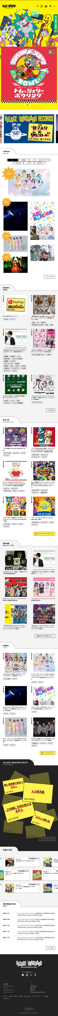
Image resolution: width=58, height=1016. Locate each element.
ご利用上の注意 (27, 996)
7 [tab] (33, 104)
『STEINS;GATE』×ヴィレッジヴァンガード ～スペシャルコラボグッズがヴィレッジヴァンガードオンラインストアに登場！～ (14, 627)
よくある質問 (45, 996)
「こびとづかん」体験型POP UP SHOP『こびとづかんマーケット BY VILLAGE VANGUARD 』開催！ (14, 519)
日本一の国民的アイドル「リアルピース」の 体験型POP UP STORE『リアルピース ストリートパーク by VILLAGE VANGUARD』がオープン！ (43, 485)
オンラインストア (7, 992)
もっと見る (50, 410)
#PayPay (6, 319)
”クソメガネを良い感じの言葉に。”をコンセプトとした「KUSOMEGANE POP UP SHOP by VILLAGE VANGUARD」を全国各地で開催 (43, 450)
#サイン (19, 356)
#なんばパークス (15, 368)
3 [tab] (27, 104)
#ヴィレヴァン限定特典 (17, 358)
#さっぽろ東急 (7, 678)
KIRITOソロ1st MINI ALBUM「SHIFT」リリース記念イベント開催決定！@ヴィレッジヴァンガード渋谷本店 (15, 709)
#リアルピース (35, 492)
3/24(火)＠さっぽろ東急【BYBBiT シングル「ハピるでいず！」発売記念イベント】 (14, 675)
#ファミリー (6, 455)
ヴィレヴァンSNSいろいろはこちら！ (26, 1)
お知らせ (5, 996)
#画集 (46, 325)
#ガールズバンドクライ (37, 402)
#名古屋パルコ (7, 368)
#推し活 (17, 366)
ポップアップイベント (45, 160)
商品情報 (24, 160)
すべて (12, 160)
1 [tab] (24, 104)
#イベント (14, 524)
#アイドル (14, 371)
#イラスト (44, 457)
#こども (23, 453)
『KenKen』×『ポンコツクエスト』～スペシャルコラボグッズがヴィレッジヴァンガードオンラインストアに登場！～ (42, 627)
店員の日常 (39, 163)
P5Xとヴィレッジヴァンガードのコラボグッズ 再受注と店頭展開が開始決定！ (14, 599)
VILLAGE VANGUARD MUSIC (37, 992)
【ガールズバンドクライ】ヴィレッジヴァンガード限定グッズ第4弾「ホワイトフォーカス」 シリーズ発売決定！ (43, 397)
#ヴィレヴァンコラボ (8, 363)
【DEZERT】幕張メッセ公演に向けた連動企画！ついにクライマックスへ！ (14, 396)
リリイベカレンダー (48, 753)
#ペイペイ (12, 319)
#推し (12, 366)
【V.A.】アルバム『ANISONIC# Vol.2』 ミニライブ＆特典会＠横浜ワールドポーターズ (42, 708)
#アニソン (34, 712)
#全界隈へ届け (7, 358)
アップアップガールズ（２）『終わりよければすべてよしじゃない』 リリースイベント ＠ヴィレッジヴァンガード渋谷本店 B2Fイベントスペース (43, 676)
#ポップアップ (16, 453)
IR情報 (15, 996)
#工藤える (49, 354)
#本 (38, 322)
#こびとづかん (7, 524)
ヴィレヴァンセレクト (8, 990)
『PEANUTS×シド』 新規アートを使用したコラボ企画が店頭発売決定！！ (14, 572)
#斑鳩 (51, 325)
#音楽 (18, 400)
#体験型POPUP (43, 492)
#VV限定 (23, 368)
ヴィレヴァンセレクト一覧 (47, 839)
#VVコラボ (13, 361)
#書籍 (33, 322)
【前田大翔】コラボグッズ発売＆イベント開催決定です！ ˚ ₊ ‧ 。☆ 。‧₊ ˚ (42, 572)
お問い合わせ (6, 998)
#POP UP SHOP (7, 453)
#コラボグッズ (7, 371)
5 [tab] (30, 104)
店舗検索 (32, 990)
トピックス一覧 (49, 277)
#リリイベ (14, 678)
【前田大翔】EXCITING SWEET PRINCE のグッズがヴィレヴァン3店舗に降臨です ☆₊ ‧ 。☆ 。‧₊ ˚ (14, 351)
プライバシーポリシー (36, 996)
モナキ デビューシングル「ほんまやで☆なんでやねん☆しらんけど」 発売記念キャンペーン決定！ (15, 740)
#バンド (12, 400)
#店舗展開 (6, 356)
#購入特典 (43, 322)
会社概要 (20, 996)
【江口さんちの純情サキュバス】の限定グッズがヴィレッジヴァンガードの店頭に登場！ (42, 351)
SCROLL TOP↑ (29, 1009)
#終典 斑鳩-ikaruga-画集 (37, 325)
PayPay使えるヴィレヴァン (10, 316)
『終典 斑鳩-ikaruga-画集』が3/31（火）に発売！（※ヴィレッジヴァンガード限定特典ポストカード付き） (43, 318)
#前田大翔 (13, 356)
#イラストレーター (36, 457)
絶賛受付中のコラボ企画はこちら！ (45, 636)
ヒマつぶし (29, 163)
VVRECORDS (18, 163)
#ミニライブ (43, 743)
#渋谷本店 (23, 366)
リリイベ (34, 160)
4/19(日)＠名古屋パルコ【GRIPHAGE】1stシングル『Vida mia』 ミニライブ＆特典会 (43, 739)
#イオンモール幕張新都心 (17, 403)
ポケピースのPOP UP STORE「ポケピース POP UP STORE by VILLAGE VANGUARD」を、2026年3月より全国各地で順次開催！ (14, 484)
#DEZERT (6, 400)
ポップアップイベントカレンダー (45, 533)
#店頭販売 (6, 361)
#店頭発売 (6, 366)
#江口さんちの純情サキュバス (38, 354)
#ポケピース (6, 488)
